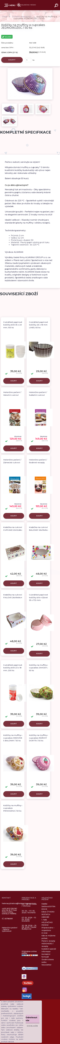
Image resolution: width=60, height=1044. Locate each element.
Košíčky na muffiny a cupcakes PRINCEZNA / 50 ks (13, 808)
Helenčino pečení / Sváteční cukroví (38, 393)
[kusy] (28, 60)
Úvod (4, 16)
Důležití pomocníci (22, 16)
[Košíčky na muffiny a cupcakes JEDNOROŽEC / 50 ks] (30, 69)
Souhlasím (32, 1026)
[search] (56, 6)
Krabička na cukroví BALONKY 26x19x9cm (39, 528)
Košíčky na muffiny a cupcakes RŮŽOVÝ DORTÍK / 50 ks (38, 738)
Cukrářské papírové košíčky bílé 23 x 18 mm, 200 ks (12, 668)
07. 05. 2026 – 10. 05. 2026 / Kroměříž (29, 919)
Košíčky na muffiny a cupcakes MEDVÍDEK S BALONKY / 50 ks (13, 738)
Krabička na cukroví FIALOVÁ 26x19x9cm (13, 596)
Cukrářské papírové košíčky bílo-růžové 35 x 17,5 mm (38, 597)
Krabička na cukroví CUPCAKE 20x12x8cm (13, 528)
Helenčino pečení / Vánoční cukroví (12, 393)
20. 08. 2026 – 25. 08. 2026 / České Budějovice (29, 927)
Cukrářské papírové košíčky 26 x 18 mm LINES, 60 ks (38, 325)
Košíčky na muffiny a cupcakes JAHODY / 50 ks (38, 668)
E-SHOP (7, 5)
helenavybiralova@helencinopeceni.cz (19, 903)
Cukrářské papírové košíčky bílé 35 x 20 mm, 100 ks (12, 325)
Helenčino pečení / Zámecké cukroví (12, 461)
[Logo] (26, 5)
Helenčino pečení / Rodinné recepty (38, 461)
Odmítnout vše (31, 1019)
